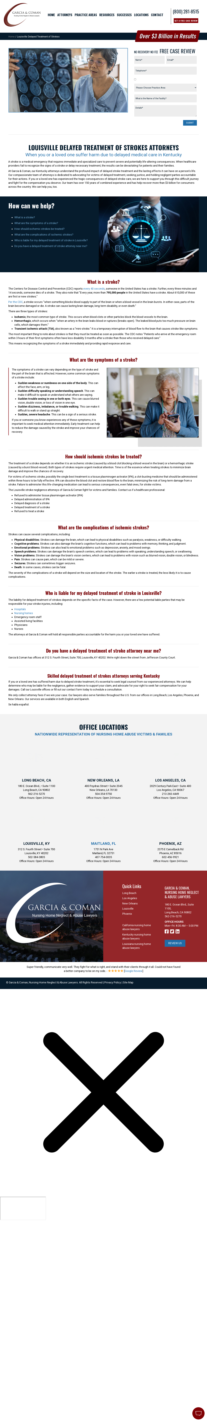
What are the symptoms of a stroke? (36, 223)
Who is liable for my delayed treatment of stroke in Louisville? (51, 240)
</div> (23, 1208)
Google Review (133, 971)
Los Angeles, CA (170, 780)
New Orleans (130, 903)
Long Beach (129, 893)
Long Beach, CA (36, 780)
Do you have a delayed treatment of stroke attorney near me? (50, 246)
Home (11, 36)
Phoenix (127, 913)
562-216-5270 (173, 916)
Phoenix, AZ (170, 843)
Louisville (128, 908)
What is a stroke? (24, 217)
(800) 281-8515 (186, 11)
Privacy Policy (112, 982)
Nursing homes (23, 613)
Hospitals (20, 609)
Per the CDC (15, 301)
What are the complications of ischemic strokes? (43, 234)
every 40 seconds (94, 288)
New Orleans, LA (103, 780)
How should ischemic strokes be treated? (39, 228)
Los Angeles (129, 898)
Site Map (128, 982)
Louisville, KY (36, 843)
